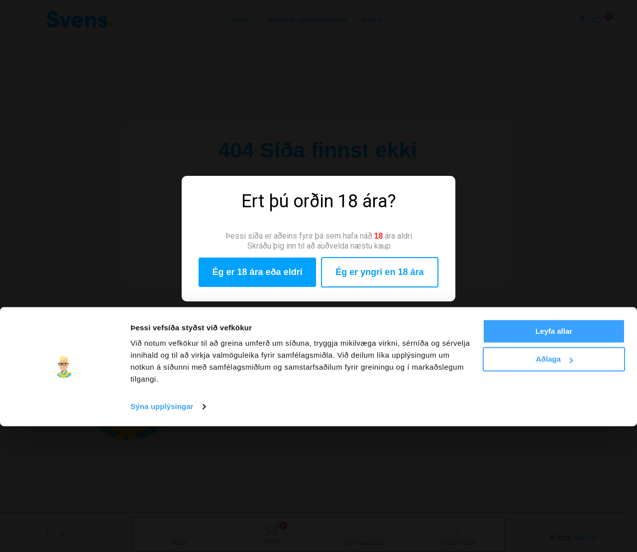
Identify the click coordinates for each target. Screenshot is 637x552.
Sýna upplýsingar (162, 532)
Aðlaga (554, 485)
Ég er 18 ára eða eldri (257, 272)
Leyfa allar (553, 457)
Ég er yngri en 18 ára (379, 272)
